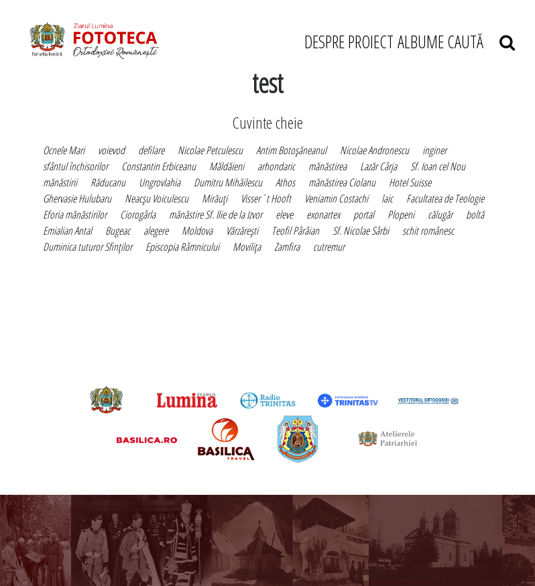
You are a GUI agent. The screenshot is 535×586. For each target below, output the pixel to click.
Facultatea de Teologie (445, 198)
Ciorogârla (138, 214)
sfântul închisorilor (75, 166)
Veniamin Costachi (336, 198)
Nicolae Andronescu (374, 150)
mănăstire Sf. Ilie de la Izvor (215, 214)
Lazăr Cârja (378, 166)
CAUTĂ (481, 41)
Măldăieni (226, 166)
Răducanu (108, 182)
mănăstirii (60, 182)
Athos (285, 182)
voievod (111, 150)
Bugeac (117, 230)
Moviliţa (247, 246)
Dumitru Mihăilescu (228, 182)
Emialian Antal (67, 230)
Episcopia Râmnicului (182, 246)
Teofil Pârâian (295, 230)
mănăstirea (327, 166)
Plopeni (401, 214)
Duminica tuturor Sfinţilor (87, 246)
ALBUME (421, 41)
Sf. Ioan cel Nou (437, 166)
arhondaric (276, 166)
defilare (151, 150)
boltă (475, 214)
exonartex (323, 214)
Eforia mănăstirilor (75, 214)
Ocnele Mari (63, 150)
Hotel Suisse (410, 182)
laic (387, 198)
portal (363, 214)
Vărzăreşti (242, 230)
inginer (434, 150)
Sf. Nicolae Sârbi (361, 230)
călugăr (440, 214)
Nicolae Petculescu (210, 150)
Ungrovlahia (159, 182)
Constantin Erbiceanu (158, 166)
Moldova (197, 230)
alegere (155, 230)
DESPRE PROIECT (349, 41)
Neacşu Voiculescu (156, 198)
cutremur (329, 246)
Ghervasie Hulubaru (77, 198)
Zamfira (287, 246)
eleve (284, 214)
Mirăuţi (214, 198)
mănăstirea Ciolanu (341, 182)
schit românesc (428, 230)
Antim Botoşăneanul (291, 150)
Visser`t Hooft (266, 198)
